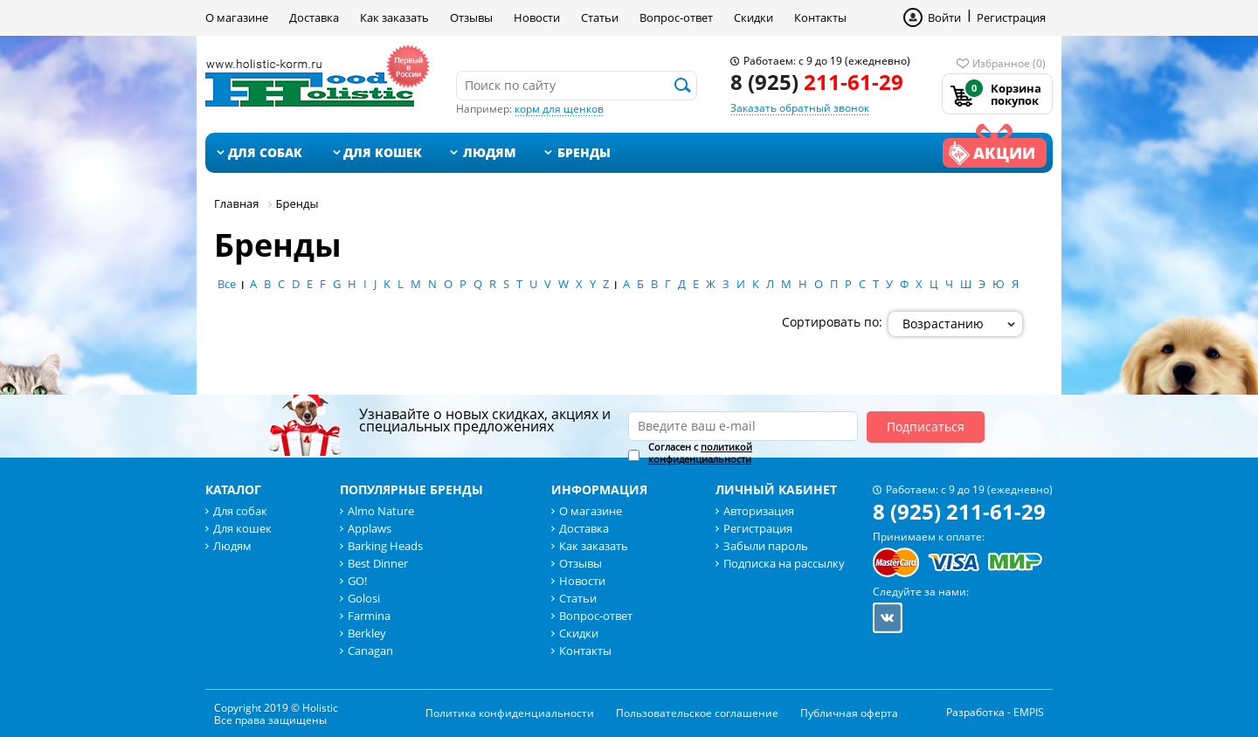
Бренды (584, 152)
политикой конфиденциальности (700, 452)
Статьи (600, 17)
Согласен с (700, 453)
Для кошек (382, 152)
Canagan (370, 650)
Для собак (265, 152)
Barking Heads (385, 546)
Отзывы (471, 17)
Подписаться (925, 426)
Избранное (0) (1009, 63)
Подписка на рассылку (784, 563)
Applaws (369, 528)
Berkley (367, 633)
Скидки (753, 17)
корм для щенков (559, 108)
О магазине (236, 17)
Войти (944, 17)
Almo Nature (381, 511)
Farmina (369, 615)
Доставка (314, 17)
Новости (537, 17)
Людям (489, 152)
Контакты (820, 17)
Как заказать (394, 17)
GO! (357, 581)
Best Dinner (378, 563)
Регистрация (1011, 17)
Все (227, 284)
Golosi (364, 598)
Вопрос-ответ (676, 17)
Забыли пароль (765, 546)
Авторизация (758, 511)
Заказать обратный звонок (799, 107)
